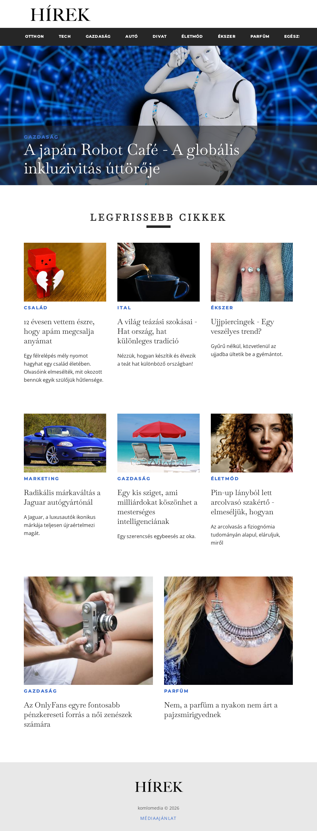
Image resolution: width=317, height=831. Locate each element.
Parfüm (176, 691)
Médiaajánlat (158, 818)
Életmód (225, 478)
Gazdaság (41, 137)
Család (36, 308)
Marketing (41, 478)
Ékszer (222, 308)
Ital (124, 308)
